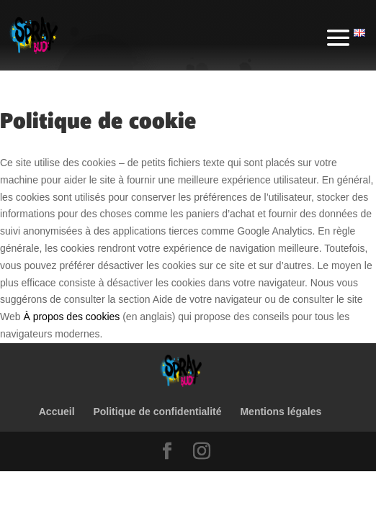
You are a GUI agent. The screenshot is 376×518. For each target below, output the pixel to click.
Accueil (57, 411)
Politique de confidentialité (157, 411)
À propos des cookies (71, 316)
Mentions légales (280, 411)
